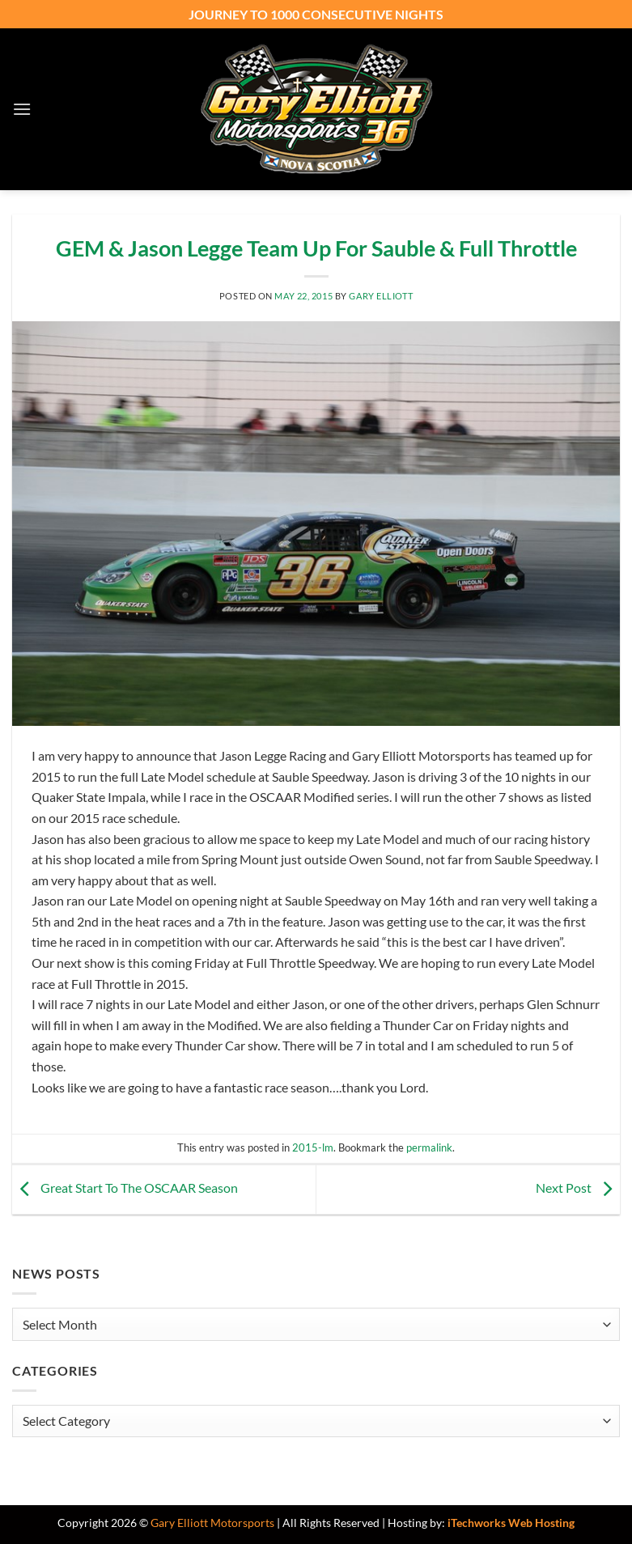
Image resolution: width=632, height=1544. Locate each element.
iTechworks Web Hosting (511, 1522)
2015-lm (312, 1147)
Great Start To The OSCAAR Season (125, 1187)
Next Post (578, 1187)
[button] (22, 109)
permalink (429, 1147)
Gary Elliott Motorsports (212, 1522)
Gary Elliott (381, 296)
